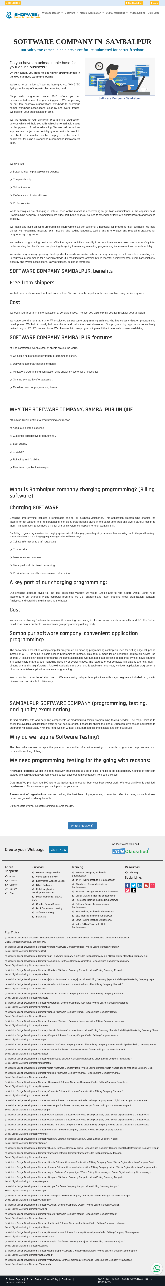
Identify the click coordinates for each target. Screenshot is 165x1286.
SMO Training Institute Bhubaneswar (92, 920)
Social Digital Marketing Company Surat (134, 1162)
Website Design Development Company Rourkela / (32, 970)
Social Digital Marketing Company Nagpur (26, 1143)
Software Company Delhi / (68, 1068)
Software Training (43, 912)
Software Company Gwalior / (72, 1204)
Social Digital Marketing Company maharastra (28, 1063)
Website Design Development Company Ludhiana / (32, 1223)
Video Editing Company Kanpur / (103, 1035)
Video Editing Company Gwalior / (103, 1204)
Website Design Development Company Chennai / (31, 1091)
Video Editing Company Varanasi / (106, 1129)
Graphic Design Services (46, 904)
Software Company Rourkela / (74, 970)
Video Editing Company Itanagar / (105, 1153)
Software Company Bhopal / (71, 1186)
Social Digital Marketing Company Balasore (26, 997)
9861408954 (13, 3)
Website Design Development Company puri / (29, 956)
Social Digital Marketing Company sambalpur (27, 965)
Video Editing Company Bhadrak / (106, 984)
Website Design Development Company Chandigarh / (33, 1195)
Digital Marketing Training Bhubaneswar (93, 895)
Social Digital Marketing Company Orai (130, 1114)
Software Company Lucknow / (74, 1021)
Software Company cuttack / (71, 947)
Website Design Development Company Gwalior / (31, 1204)
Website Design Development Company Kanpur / (31, 1035)
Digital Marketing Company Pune (130, 1100)
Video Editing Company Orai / (95, 1114)
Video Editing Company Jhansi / (101, 1030)
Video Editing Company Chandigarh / (113, 1195)
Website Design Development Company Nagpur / (31, 1139)
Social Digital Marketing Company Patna (136, 1044)
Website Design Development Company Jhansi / (30, 1030)
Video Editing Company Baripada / (107, 1177)
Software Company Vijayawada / (78, 1260)
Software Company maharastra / (78, 1058)
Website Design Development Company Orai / (29, 1114)
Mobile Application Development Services (43, 891)
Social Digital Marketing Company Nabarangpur (29, 1255)
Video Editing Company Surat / (98, 1162)
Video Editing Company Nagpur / (103, 1139)
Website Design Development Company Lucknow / (31, 1021)
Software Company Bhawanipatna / (82, 1232)
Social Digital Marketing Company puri (128, 956)
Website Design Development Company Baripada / (32, 1177)
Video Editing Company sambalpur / (111, 961)
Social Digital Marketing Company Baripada (26, 1181)
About (10, 876)
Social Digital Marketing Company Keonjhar (26, 1245)
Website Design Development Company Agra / (29, 1172)
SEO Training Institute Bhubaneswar (92, 915)
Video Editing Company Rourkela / (107, 970)
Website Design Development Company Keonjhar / (32, 1241)
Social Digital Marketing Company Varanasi (26, 1134)
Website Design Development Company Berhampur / (33, 1105)
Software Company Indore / (70, 1167)
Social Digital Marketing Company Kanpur (26, 1039)
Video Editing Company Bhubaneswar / (110, 937)
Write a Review (82, 825)
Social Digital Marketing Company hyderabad (27, 1007)
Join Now (58, 849)
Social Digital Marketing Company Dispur (137, 1148)
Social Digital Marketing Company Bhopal (25, 1190)
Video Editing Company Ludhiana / (108, 1223)
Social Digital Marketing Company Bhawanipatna (29, 1236)
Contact (11, 880)
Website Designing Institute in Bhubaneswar (89, 874)
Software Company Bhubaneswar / (72, 937)
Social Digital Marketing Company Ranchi (25, 1016)
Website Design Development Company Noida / (30, 1124)
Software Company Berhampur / (77, 1105)
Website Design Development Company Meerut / (31, 1214)
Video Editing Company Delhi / (97, 1068)
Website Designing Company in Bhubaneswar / (30, 937)
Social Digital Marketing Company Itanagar (26, 1157)
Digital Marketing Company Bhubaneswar (25, 942)
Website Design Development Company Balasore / (31, 993)
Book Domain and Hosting (47, 908)
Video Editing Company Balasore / (107, 993)
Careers (11, 884)
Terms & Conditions (15, 1282)
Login (154, 3)
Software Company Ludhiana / (74, 1223)
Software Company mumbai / (72, 1073)
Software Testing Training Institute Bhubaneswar (90, 906)
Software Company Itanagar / (73, 1153)
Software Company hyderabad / (77, 1002)
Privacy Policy (51, 1279)
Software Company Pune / (68, 1100)
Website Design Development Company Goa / (29, 1119)
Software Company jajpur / (69, 979)
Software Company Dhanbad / (74, 1049)
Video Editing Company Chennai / (106, 1091)
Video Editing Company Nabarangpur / (117, 1250)
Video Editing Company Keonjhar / (107, 1241)
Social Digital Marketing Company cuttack (25, 951)
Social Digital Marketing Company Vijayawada (28, 1264)
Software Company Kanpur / (72, 1035)
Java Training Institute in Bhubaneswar (93, 911)
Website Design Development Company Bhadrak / (31, 984)
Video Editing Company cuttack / (102, 947)
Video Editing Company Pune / (97, 1100)
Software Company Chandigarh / (78, 1195)
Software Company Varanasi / (74, 1129)
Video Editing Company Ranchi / (102, 1012)
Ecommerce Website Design (48, 881)
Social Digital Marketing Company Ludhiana (27, 1227)
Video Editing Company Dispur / (101, 1148)
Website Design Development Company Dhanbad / (32, 1049)
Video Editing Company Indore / (100, 1167)
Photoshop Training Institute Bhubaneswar (95, 900)
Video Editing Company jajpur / (98, 979)
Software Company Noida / (69, 1124)
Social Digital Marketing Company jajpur (135, 979)
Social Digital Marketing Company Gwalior (26, 1209)
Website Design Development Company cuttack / (31, 947)
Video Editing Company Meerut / (102, 1214)
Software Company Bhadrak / (73, 984)
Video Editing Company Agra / (96, 1172)
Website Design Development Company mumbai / (31, 1073)
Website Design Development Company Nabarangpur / (34, 1250)
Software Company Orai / (67, 1114)
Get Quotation (134, 3)
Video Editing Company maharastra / (113, 1058)
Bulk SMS (39, 916)
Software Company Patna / (69, 1044)
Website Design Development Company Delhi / (30, 1068)
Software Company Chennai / (73, 1091)
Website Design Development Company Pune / (30, 1100)
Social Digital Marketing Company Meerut (25, 1218)
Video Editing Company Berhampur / (112, 1105)
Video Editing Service (45, 876)
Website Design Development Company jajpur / (30, 979)
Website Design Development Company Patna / (30, 1044)
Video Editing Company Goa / (95, 1119)
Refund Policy (34, 1279)
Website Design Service (46, 872)
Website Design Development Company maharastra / (33, 1058)
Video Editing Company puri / (94, 956)
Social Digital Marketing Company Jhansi (137, 1030)
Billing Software (42, 885)
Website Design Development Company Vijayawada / (33, 1260)
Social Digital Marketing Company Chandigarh (28, 1199)
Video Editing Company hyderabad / (111, 1002)
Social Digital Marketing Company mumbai (26, 1077)
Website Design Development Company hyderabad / (32, 1002)
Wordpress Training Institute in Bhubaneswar (89, 886)
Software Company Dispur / (70, 1148)
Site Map (131, 872)
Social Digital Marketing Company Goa (130, 1119)
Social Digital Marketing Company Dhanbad (27, 1053)
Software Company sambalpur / (76, 961)
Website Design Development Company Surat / (30, 1162)
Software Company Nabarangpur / (80, 1250)
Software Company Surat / (69, 1162)
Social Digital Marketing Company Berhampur (27, 1109)
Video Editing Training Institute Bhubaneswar (89, 926)
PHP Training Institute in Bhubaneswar (93, 880)
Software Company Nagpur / (72, 1139)
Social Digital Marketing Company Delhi (133, 1068)
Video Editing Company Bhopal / (102, 1186)
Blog (9, 893)
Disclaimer (67, 1279)
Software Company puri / (66, 956)
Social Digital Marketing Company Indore (137, 1167)
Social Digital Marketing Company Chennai (26, 1095)
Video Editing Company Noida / (99, 1124)
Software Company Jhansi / (70, 1030)
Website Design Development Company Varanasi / (31, 1129)
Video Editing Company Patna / (99, 1044)
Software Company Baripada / (74, 1177)
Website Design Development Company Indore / (30, 1167)
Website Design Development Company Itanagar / (31, 1153)
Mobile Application (92, 12)
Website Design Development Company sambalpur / (32, 961)
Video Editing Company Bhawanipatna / (120, 1232)
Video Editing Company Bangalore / (110, 1082)
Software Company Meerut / (71, 1214)
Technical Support (15, 1279)
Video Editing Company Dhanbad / (107, 1049)
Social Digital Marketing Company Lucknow (26, 1025)
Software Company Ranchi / (71, 1012)
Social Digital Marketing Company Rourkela (26, 974)
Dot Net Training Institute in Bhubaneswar (95, 891)
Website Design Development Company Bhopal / (31, 1186)
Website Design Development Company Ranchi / (31, 1012)
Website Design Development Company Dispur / (30, 1148)
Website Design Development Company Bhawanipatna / (34, 1232)
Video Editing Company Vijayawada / (113, 1260)
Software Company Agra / (68, 1172)
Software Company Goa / (67, 1119)
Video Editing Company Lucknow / (107, 1021)
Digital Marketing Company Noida (132, 1124)
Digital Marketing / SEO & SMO (47, 898)
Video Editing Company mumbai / (104, 1073)
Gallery (11, 889)
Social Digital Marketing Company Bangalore (27, 1086)
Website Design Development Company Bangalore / (32, 1082)
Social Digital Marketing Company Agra (131, 1172)
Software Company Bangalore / (76, 1082)
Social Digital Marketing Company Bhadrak (26, 988)
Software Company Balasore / (74, 993)
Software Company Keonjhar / (74, 1241)
